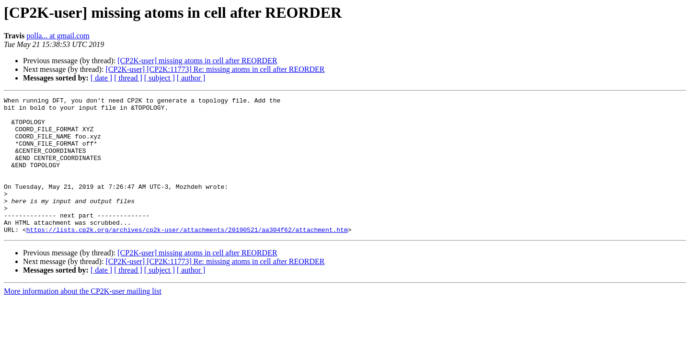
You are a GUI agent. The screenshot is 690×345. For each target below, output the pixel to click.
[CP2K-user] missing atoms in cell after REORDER (197, 61)
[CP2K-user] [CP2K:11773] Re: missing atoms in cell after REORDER (214, 69)
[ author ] (191, 78)
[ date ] (101, 78)
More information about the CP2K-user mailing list (82, 318)
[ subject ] (159, 78)
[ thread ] (128, 78)
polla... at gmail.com (58, 36)
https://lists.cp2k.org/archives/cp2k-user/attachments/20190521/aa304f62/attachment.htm (187, 257)
